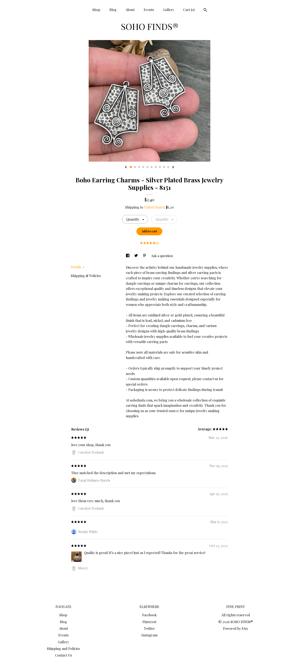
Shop (96, 9)
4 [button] (143, 167)
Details (78, 267)
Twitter (149, 628)
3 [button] (139, 167)
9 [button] (164, 167)
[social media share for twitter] (136, 256)
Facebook (149, 615)
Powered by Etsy (235, 628)
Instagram (149, 635)
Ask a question (162, 256)
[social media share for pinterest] (145, 256)
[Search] (205, 10)
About (130, 9)
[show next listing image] (173, 167)
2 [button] (135, 167)
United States (154, 207)
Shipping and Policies (63, 648)
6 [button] (152, 167)
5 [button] (147, 167)
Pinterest (149, 622)
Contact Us (63, 655)
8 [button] (160, 167)
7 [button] (156, 167)
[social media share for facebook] (128, 256)
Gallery (168, 9)
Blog (112, 9)
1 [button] (131, 167)
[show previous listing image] (126, 167)
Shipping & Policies (86, 275)
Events (149, 9)
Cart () (189, 9)
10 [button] (168, 167)
